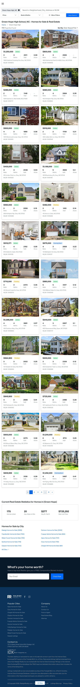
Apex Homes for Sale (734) (50, 538)
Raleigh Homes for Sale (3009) (12, 530)
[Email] (28, 576)
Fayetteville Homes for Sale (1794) (13, 534)
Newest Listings (13, 636)
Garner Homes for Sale (15, 624)
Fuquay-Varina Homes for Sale (17, 621)
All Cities (5, 549)
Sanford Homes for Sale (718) (11, 542)
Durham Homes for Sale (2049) (51, 530)
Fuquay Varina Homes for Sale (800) (53, 534)
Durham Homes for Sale (15, 618)
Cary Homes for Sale (14, 609)
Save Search (72, 15)
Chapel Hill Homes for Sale (16, 612)
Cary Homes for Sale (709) (50, 542)
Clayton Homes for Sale (15, 615)
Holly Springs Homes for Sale (17, 627)
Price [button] (9, 15)
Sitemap (44, 618)
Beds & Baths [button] (30, 15)
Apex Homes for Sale (14, 606)
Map (40, 683)
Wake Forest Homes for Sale (17, 633)
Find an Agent (45, 612)
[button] (3, 4)
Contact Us (45, 609)
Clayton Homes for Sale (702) (11, 546)
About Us (44, 606)
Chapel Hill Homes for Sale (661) (52, 546)
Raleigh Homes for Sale (15, 630)
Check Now (57, 576)
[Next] (52, 492)
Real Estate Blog (46, 615)
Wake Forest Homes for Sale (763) (13, 538)
